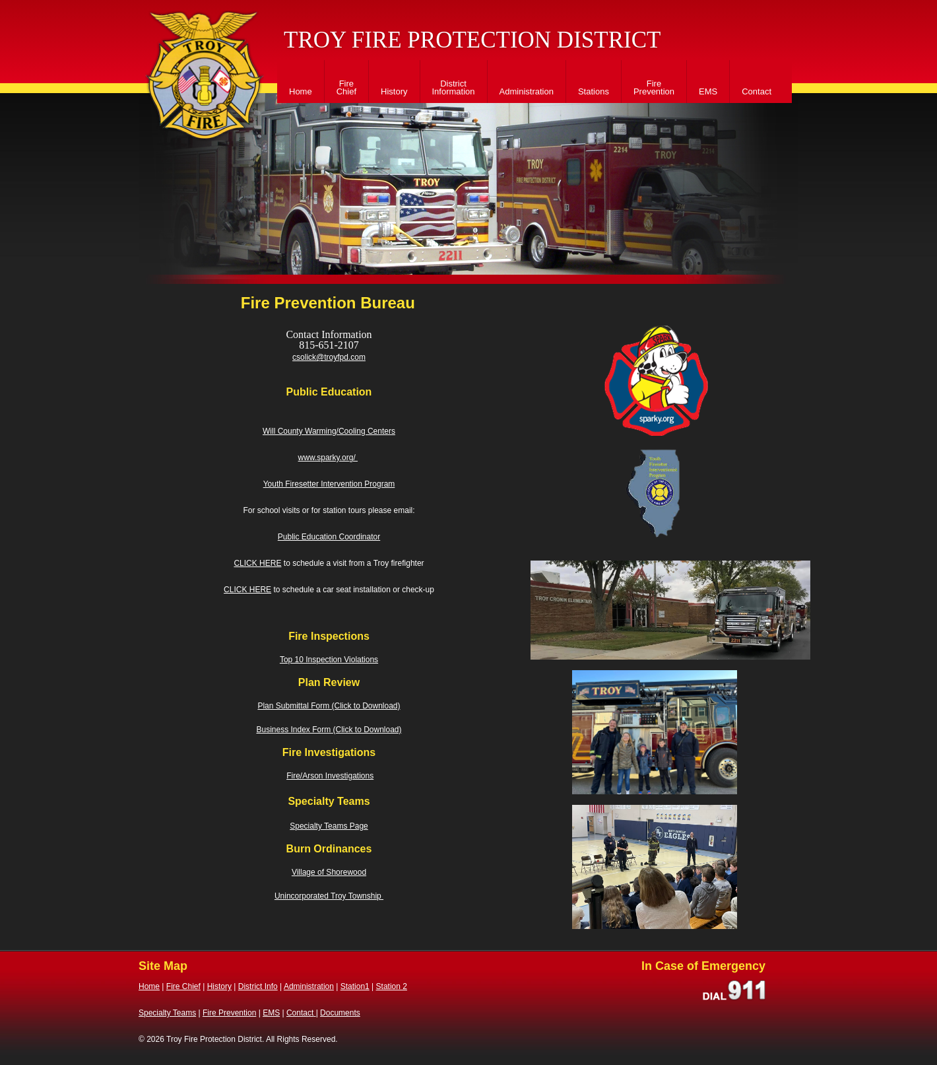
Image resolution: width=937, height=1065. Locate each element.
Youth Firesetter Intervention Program (329, 484)
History (394, 91)
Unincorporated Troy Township (329, 896)
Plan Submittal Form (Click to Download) (328, 705)
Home (300, 91)
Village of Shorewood (329, 872)
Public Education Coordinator (329, 536)
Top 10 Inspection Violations (329, 659)
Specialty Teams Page (329, 826)
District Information (453, 87)
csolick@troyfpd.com (329, 357)
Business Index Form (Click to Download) (328, 729)
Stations (593, 91)
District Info (258, 986)
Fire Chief (346, 87)
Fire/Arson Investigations (329, 775)
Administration (527, 91)
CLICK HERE (257, 563)
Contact (756, 91)
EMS (708, 91)
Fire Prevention (653, 87)
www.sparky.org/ (328, 457)
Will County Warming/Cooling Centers (329, 431)
